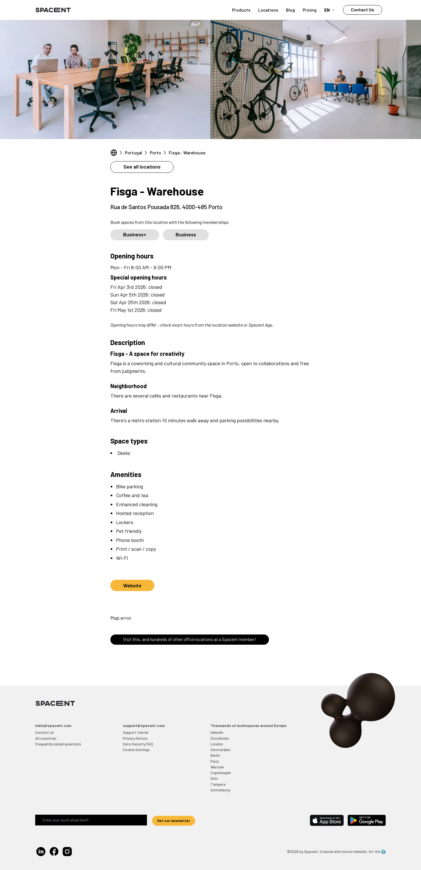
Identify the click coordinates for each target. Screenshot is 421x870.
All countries (45, 738)
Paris (214, 761)
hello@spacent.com (53, 725)
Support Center (136, 732)
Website (132, 585)
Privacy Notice (135, 738)
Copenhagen (220, 772)
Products (241, 9)
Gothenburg (220, 789)
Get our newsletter (173, 820)
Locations (268, 9)
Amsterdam (220, 749)
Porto (155, 152)
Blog (290, 9)
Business (186, 234)
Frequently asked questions (58, 743)
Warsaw (217, 766)
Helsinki (216, 732)
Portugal (133, 152)
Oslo (214, 778)
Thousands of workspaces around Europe (248, 725)
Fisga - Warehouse (187, 152)
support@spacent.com (144, 725)
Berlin (215, 755)
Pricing (310, 9)
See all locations (142, 166)
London (216, 743)
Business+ (134, 234)
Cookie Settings (136, 749)
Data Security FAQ (138, 743)
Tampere (218, 784)
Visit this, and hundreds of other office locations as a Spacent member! (189, 639)
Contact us (44, 732)
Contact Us (362, 9)
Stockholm (219, 738)
